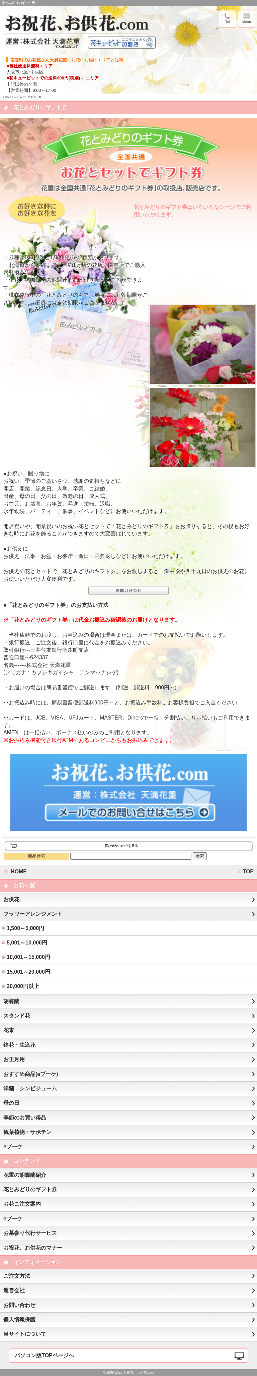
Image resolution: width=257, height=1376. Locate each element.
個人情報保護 (19, 1319)
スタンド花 (16, 1016)
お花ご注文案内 (22, 1204)
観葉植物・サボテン (27, 1132)
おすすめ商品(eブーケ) (30, 1074)
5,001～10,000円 (27, 942)
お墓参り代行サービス (30, 1233)
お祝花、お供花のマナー (32, 1248)
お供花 (11, 899)
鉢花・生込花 (19, 1045)
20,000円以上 (23, 986)
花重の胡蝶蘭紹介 (24, 1175)
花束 (8, 1030)
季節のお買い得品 (24, 1118)
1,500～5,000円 (25, 928)
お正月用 (14, 1059)
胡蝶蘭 (11, 1001)
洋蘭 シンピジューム (30, 1088)
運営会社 (14, 1290)
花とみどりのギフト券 (30, 1189)
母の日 (11, 1103)
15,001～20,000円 (28, 972)
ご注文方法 (16, 1276)
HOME (7, 97)
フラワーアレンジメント (32, 914)
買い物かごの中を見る (121, 846)
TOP (248, 871)
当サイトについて (24, 1334)
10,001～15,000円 (28, 957)
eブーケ (12, 1146)
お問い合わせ (19, 1305)
